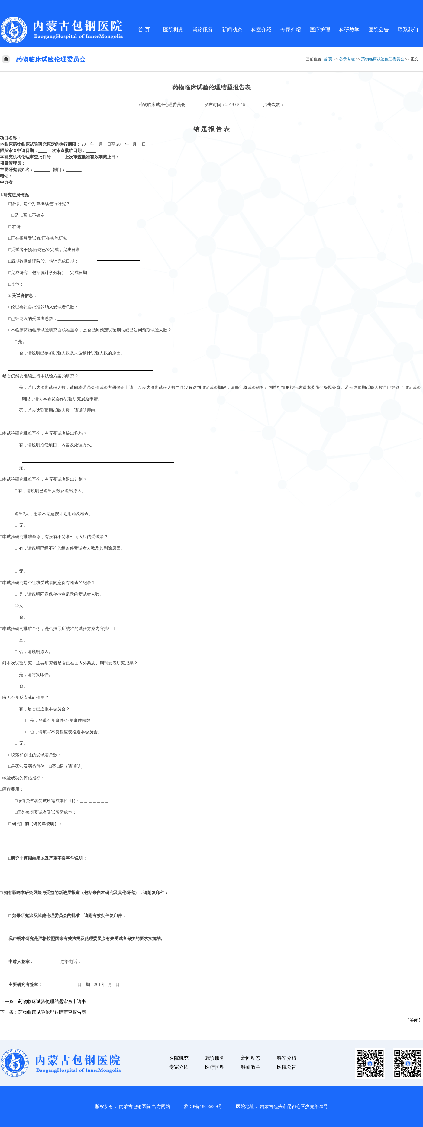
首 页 (144, 30)
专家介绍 (290, 30)
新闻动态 (232, 30)
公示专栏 (347, 59)
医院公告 (378, 30)
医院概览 (173, 30)
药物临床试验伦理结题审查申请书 (52, 1001)
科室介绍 (261, 30)
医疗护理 (320, 30)
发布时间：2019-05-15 (224, 104)
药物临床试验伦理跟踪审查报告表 (52, 1012)
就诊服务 (202, 30)
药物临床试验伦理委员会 (382, 59)
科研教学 (349, 30)
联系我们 (408, 30)
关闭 (413, 1020)
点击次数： (273, 104)
